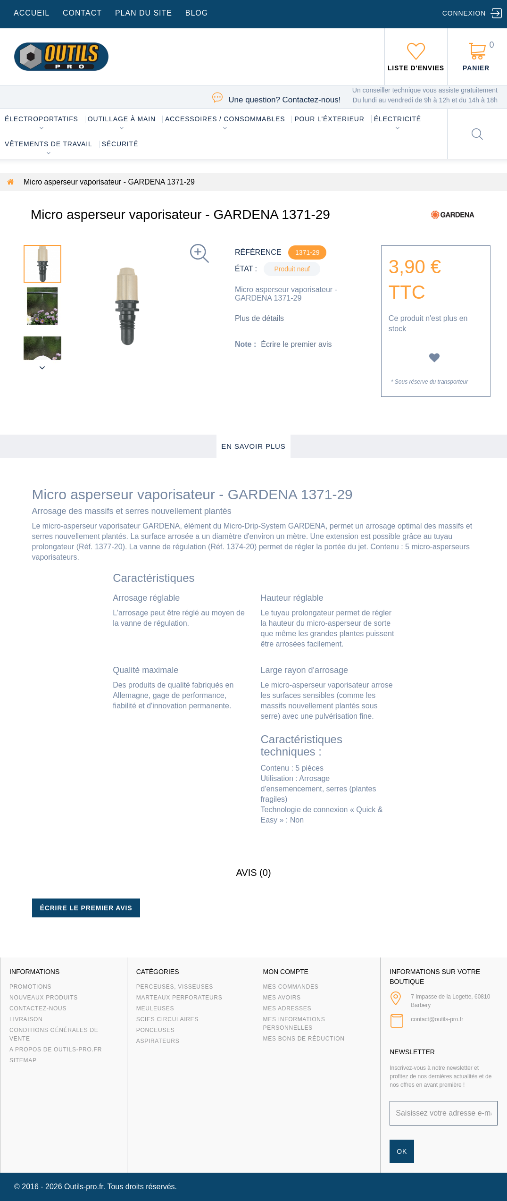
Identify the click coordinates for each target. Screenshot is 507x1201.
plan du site (143, 13)
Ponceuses (155, 1030)
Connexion (464, 13)
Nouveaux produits (43, 997)
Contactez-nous (37, 1008)
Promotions (30, 986)
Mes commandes (291, 986)
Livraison (26, 1019)
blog (196, 13)
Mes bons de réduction (304, 1038)
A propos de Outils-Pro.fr (55, 1049)
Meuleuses (155, 1008)
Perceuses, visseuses (174, 986)
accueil (32, 13)
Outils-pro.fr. (84, 1187)
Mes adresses (287, 1008)
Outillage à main (122, 119)
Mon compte (285, 971)
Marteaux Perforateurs (179, 997)
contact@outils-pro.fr (437, 1019)
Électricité (397, 119)
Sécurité (120, 144)
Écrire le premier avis (296, 344)
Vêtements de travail (48, 144)
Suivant (42, 367)
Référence (258, 252)
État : (246, 269)
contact (82, 13)
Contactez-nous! (284, 99)
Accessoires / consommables (225, 119)
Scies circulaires (167, 1019)
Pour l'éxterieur (329, 119)
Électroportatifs (41, 119)
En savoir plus (253, 446)
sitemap (23, 1060)
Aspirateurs (158, 1041)
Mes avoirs (282, 997)
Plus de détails (259, 318)
